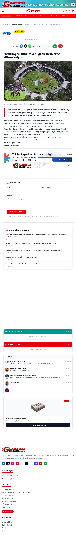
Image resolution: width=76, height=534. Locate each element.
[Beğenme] (60, 46)
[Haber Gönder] (69, 11)
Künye (4, 531)
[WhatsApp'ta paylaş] (29, 46)
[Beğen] (54, 46)
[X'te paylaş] (25, 46)
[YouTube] (17, 463)
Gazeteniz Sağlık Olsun (17, 361)
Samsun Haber (17, 24)
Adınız (9, 187)
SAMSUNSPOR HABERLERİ (11, 501)
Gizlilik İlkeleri (7, 525)
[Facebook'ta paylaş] (21, 46)
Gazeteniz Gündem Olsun (18, 389)
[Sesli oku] (39, 46)
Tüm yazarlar (18, 39)
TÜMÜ (68, 357)
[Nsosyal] (36, 463)
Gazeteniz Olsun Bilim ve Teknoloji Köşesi (23, 375)
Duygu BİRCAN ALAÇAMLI (18, 368)
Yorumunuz (11, 195)
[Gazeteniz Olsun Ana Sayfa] (33, 11)
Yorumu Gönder (16, 212)
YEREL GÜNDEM (7, 495)
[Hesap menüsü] (73, 11)
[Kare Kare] (66, 11)
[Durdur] (48, 46)
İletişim (4, 528)
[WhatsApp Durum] (45, 463)
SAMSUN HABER (7, 498)
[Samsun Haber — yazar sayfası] (7, 33)
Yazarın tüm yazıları (31, 39)
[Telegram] (22, 463)
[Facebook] (3, 463)
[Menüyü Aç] (3, 11)
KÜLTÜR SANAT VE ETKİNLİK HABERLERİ (16, 492)
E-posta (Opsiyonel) (46, 187)
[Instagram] (12, 463)
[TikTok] (26, 463)
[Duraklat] (44, 46)
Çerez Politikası (7, 522)
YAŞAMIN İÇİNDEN (8, 489)
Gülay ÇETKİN (14, 382)
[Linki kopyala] (34, 46)
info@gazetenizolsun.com (14, 475)
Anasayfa (6, 24)
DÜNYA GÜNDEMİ (8, 504)
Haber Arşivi (6, 507)
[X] (8, 463)
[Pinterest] (40, 463)
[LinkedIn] (31, 463)
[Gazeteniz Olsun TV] (67, 11)
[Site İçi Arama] (63, 11)
